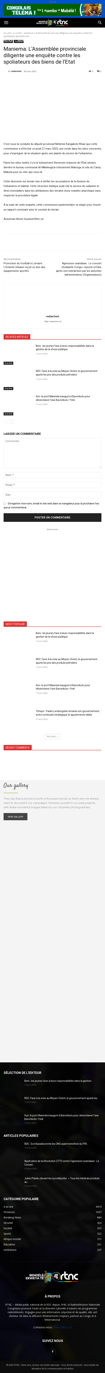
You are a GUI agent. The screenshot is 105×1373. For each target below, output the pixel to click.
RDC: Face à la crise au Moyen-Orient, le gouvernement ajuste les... (61, 1098)
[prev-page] (6, 421)
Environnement (75, 31)
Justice (8, 40)
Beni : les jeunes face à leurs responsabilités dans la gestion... (58, 1080)
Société (26, 31)
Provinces (64, 40)
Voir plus (52, 736)
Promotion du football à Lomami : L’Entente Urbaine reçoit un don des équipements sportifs (24, 267)
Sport (41, 31)
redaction (16, 71)
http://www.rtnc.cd (52, 321)
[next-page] (11, 421)
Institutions (43, 40)
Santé (54, 31)
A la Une (8, 363)
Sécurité (23, 40)
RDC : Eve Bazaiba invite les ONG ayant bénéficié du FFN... (56, 1143)
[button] (6, 23)
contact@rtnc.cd (62, 1327)
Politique (9, 31)
